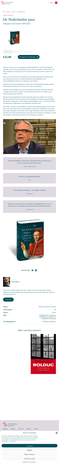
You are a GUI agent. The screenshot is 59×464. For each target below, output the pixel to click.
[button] (56, 433)
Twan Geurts (15, 282)
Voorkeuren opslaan (29, 458)
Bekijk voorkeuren (29, 454)
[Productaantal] (14, 57)
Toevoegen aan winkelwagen (27, 57)
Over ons (20, 429)
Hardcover (18, 51)
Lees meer (8, 299)
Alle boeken (13, 11)
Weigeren (29, 450)
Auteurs (13, 429)
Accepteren (29, 446)
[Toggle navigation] (50, 2)
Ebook (27, 51)
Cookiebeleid (25, 461)
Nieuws (29, 429)
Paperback (7, 51)
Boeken (8, 11)
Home (4, 11)
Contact (36, 429)
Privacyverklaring (32, 461)
